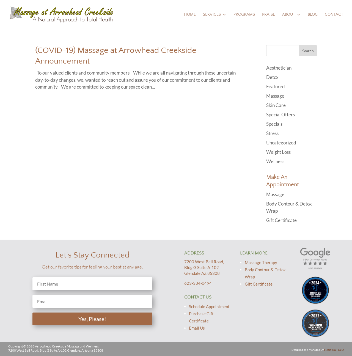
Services (212, 15)
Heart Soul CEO (334, 349)
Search (308, 50)
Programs (244, 15)
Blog (313, 15)
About (288, 15)
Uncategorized (281, 143)
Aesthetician (279, 68)
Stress (272, 133)
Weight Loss (278, 152)
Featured (275, 86)
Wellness (275, 161)
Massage (275, 96)
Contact (334, 15)
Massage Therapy (261, 262)
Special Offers (280, 114)
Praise (268, 15)
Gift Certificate (281, 220)
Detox (272, 77)
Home (190, 15)
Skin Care (276, 105)
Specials (274, 124)
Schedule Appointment (209, 306)
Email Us (197, 327)
